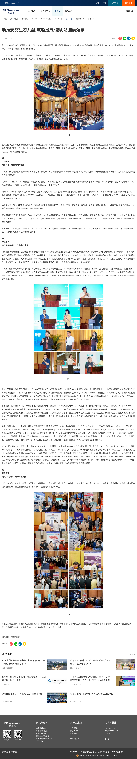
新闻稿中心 (45, 11)
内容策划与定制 (42, 728)
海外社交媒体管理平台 (44, 739)
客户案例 (25, 19)
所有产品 (39, 741)
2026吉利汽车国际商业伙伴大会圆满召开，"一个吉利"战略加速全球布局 (23, 662)
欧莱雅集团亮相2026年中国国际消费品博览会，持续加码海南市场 (90, 662)
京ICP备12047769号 (110, 755)
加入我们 (73, 733)
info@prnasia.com (111, 731)
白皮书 (34, 19)
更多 (132, 654)
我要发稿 (115, 3)
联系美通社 (110, 722)
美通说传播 (14, 19)
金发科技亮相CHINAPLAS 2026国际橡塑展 (22, 694)
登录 (104, 3)
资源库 (57, 11)
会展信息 (69, 19)
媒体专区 (91, 19)
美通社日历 (80, 19)
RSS (21, 752)
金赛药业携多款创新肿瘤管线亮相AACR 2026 (91, 694)
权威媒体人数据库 (42, 736)
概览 (5, 19)
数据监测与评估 (42, 733)
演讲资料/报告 (46, 19)
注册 (98, 3)
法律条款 (5, 752)
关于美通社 (76, 722)
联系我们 (68, 11)
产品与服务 (31, 11)
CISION (114, 752)
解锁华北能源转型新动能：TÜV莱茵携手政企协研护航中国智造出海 (24, 678)
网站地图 (14, 752)
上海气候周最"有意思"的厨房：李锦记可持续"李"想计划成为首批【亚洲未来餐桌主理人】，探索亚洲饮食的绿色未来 (90, 679)
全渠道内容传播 (42, 731)
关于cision (74, 731)
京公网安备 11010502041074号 (89, 755)
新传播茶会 (58, 19)
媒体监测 (128, 3)
